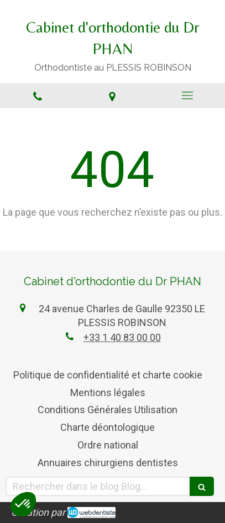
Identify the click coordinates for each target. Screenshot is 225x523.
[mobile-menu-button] (187, 95)
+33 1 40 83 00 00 (122, 337)
